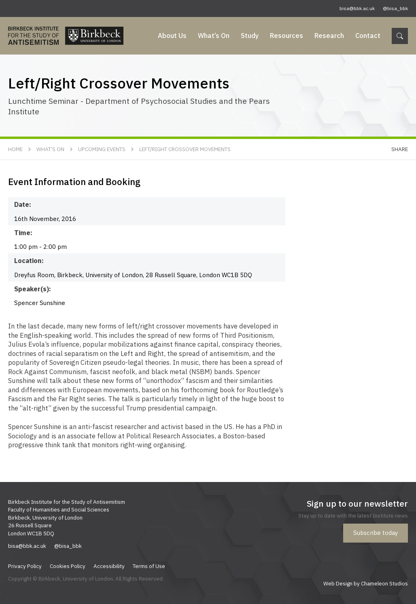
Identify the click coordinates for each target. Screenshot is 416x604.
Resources (286, 35)
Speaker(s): (32, 288)
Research (329, 35)
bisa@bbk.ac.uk (357, 8)
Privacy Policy (25, 566)
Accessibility (109, 566)
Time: (23, 232)
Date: (22, 204)
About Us (172, 35)
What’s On (213, 35)
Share (399, 149)
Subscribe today (375, 533)
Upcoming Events (101, 149)
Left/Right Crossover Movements (185, 149)
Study (250, 35)
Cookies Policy (67, 566)
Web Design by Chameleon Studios (365, 583)
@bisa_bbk (395, 8)
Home (15, 149)
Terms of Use (149, 566)
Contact (367, 35)
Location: (29, 260)
